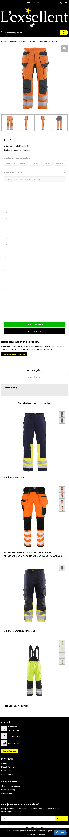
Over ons (4, 763)
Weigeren (42, 834)
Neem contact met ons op (14, 354)
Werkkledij (12, 42)
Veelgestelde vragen (9, 774)
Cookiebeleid (6, 793)
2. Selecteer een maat (14, 172)
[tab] (34, 370)
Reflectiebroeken (44, 42)
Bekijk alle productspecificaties (17, 150)
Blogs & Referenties (9, 767)
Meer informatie (34, 331)
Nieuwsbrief (6, 770)
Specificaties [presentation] (34, 377)
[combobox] (30, 32)
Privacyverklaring (8, 789)
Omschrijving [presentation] (34, 370)
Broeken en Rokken (27, 42)
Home (3, 42)
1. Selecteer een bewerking (17, 157)
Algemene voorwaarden (10, 786)
